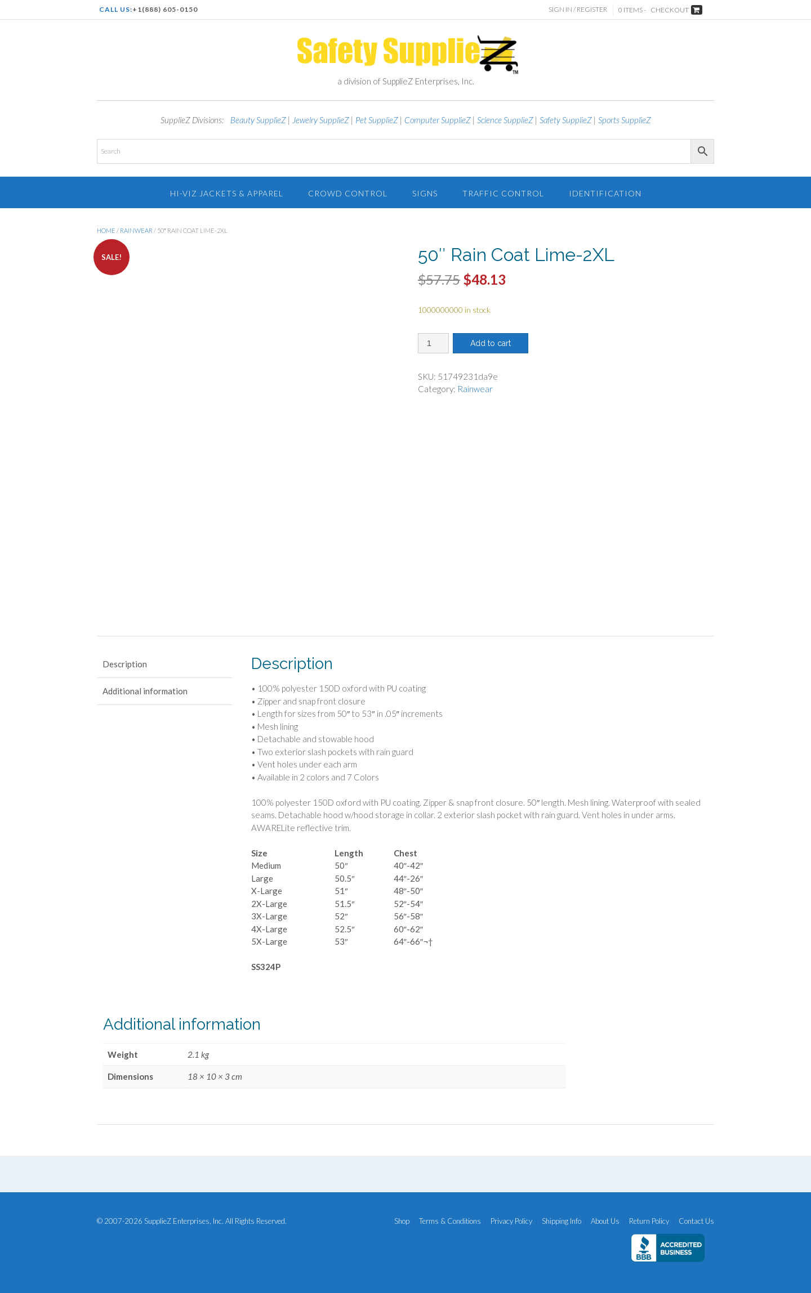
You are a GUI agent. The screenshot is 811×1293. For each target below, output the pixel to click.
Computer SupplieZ (437, 120)
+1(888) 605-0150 (165, 9)
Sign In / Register (578, 9)
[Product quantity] (433, 343)
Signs (425, 193)
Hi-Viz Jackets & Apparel (226, 193)
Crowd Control (347, 193)
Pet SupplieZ (376, 120)
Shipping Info (561, 1221)
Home (106, 230)
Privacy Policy (511, 1221)
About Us (605, 1221)
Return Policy (649, 1221)
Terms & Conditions (450, 1221)
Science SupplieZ (505, 120)
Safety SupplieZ (566, 120)
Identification (605, 193)
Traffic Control (503, 193)
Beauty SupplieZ (258, 120)
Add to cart (490, 343)
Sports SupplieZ (624, 120)
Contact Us (696, 1221)
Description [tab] (125, 664)
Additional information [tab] (145, 691)
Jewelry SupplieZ (320, 120)
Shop (401, 1221)
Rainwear (136, 230)
